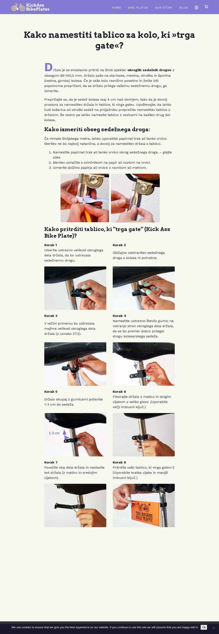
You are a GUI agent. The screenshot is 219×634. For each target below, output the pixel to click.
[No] (214, 628)
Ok (204, 627)
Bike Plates (138, 7)
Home (116, 7)
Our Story (164, 7)
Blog (183, 7)
